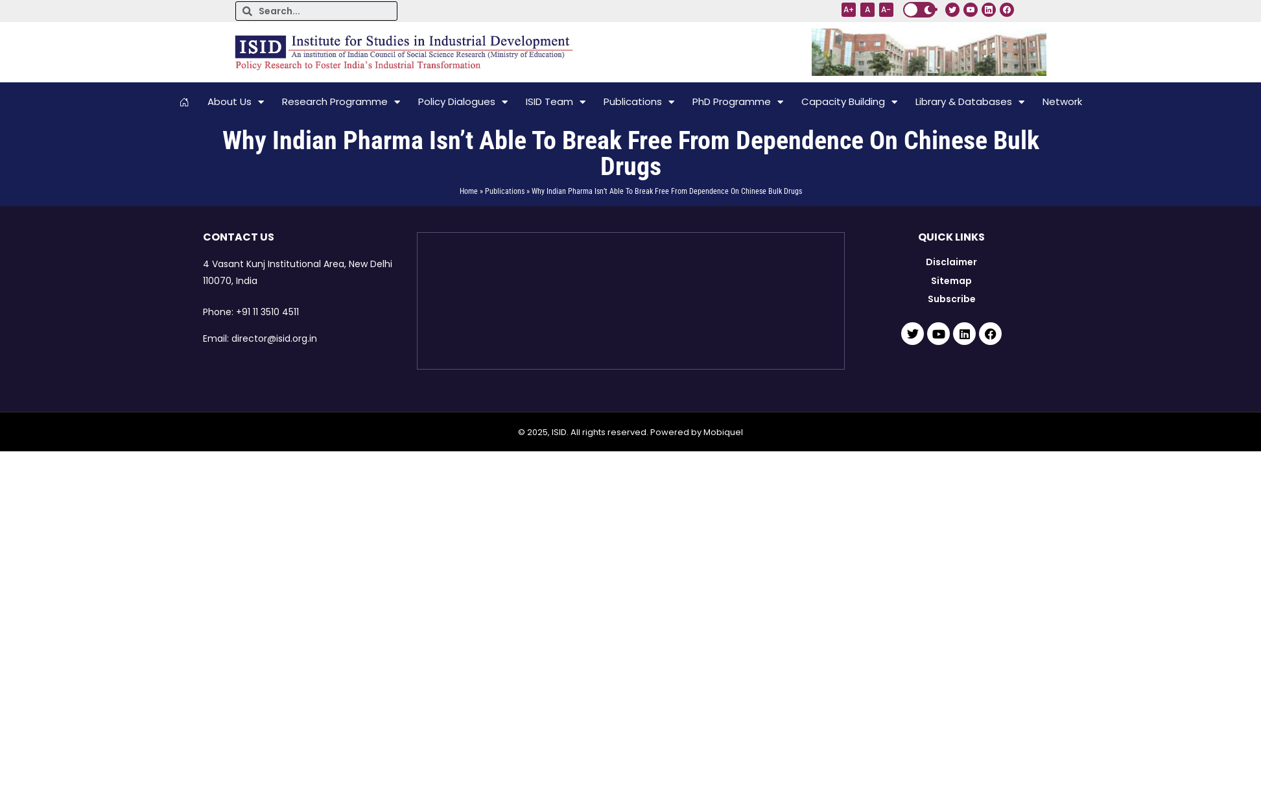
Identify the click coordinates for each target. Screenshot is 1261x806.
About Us (235, 102)
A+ (848, 9)
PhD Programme (737, 102)
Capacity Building (849, 102)
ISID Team (555, 102)
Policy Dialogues (463, 102)
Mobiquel (723, 432)
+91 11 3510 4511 (267, 311)
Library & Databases (969, 102)
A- (886, 9)
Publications (639, 102)
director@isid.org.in (274, 338)
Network (1062, 101)
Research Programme (341, 102)
